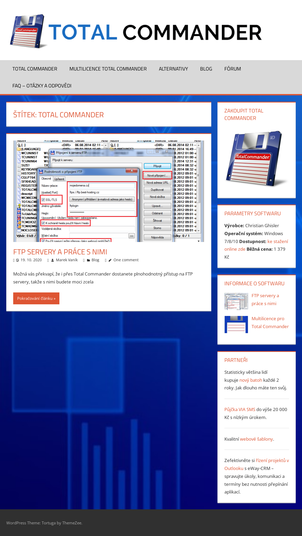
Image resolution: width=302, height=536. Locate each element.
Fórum (232, 68)
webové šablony (256, 439)
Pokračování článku (35, 298)
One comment (126, 259)
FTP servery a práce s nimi (60, 251)
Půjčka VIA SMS (240, 409)
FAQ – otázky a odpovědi (42, 85)
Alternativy (173, 68)
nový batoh (250, 380)
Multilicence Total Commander (108, 68)
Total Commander (34, 68)
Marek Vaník (67, 259)
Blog (206, 68)
